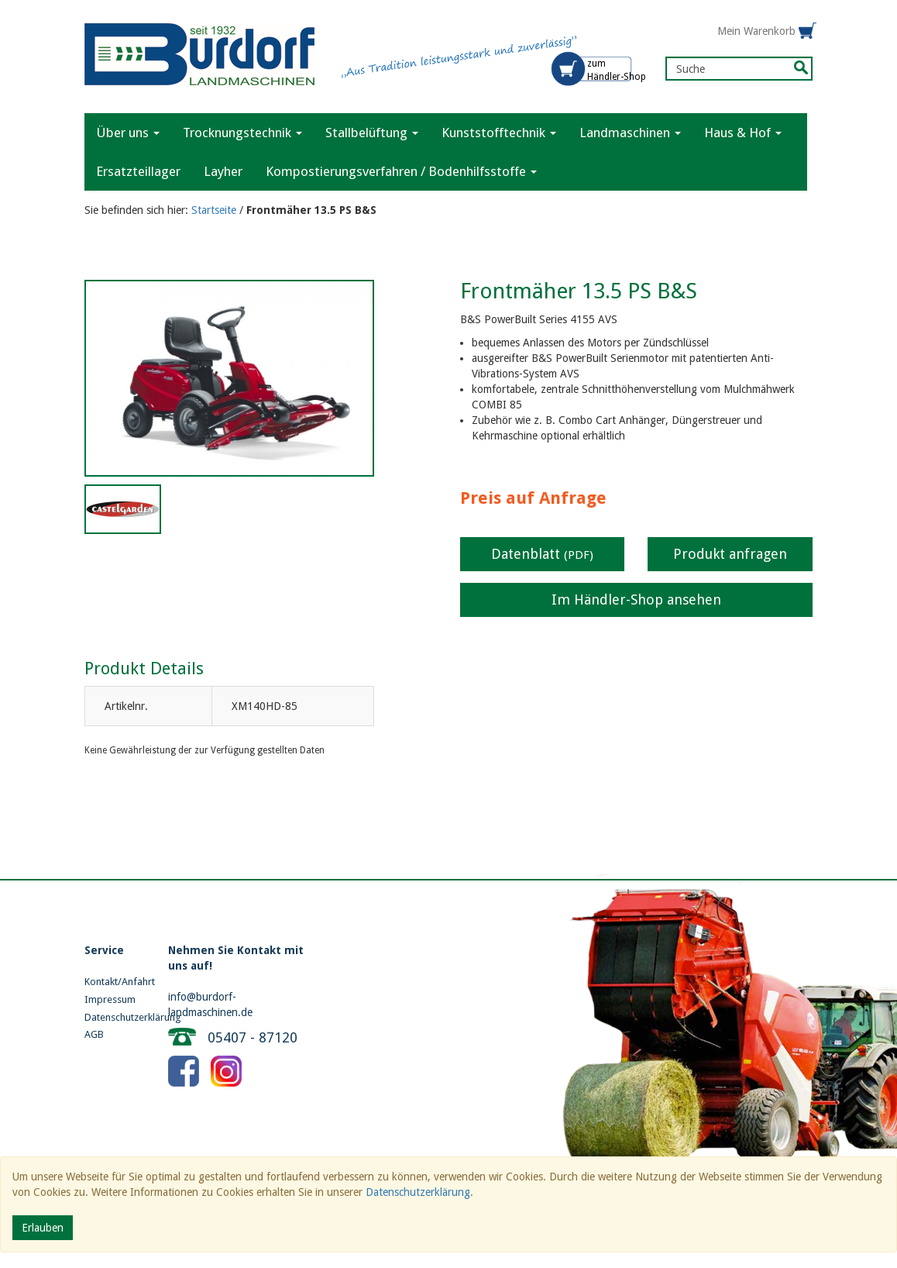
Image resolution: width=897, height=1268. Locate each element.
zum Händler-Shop (616, 70)
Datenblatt (542, 554)
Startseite (213, 210)
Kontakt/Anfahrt (114, 981)
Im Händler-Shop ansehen (636, 599)
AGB (94, 1034)
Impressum (110, 999)
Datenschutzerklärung (114, 1017)
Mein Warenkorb (756, 31)
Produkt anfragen (730, 554)
